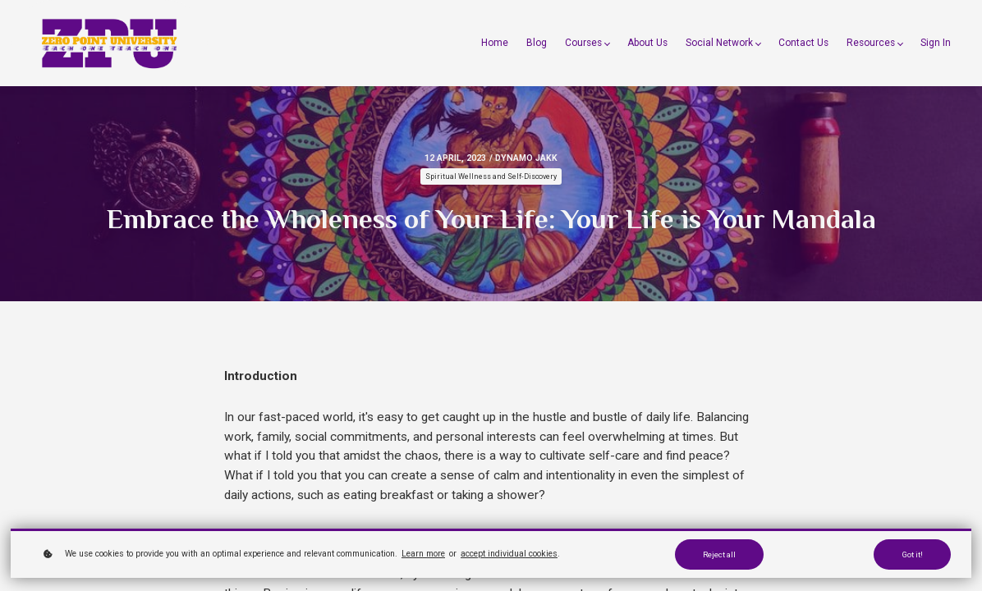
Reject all (719, 554)
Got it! (912, 554)
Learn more (423, 553)
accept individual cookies (509, 553)
